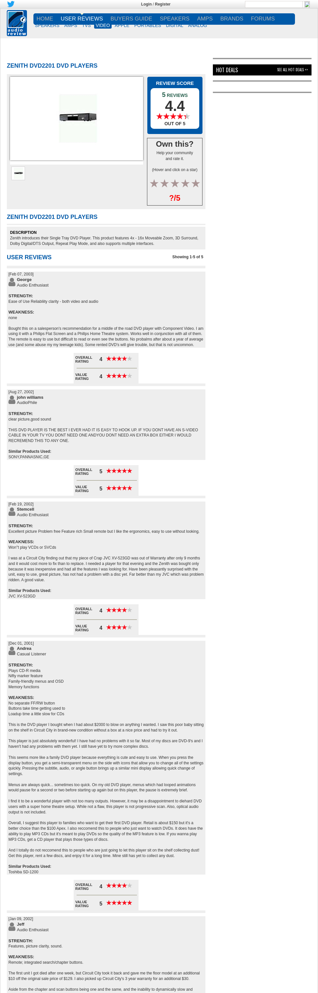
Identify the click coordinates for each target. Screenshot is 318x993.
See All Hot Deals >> (292, 69)
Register (163, 4)
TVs (86, 25)
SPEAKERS (47, 25)
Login (146, 4)
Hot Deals (227, 70)
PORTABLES (147, 25)
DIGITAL (174, 25)
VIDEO (103, 25)
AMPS (70, 25)
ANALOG (197, 25)
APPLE (122, 25)
